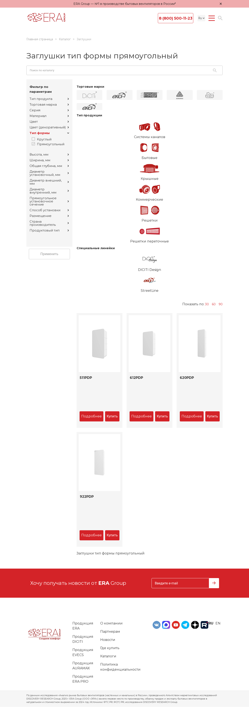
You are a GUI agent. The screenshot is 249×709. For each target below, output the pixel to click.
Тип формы (49, 133)
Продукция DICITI (82, 639)
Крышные (149, 170)
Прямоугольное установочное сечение (49, 201)
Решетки (149, 212)
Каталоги (108, 656)
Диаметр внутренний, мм (49, 191)
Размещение (49, 215)
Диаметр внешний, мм (49, 182)
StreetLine (149, 282)
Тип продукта (49, 98)
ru (210, 623)
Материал (49, 115)
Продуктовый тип (49, 230)
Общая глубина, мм (49, 165)
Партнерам (110, 632)
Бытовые (149, 150)
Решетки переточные (149, 233)
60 (214, 304)
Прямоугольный (50, 144)
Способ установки (49, 210)
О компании (111, 623)
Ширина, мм (49, 160)
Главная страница (39, 39)
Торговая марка (49, 104)
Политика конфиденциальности (120, 666)
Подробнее (91, 416)
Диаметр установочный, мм (49, 173)
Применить (49, 254)
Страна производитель (49, 223)
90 (221, 304)
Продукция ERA (82, 625)
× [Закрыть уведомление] (220, 3)
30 (207, 304)
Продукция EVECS (82, 652)
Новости (107, 640)
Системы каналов (149, 129)
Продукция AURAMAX (82, 665)
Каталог (65, 39)
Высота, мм (49, 154)
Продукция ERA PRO (82, 678)
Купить (112, 416)
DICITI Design (149, 262)
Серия (49, 110)
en (218, 623)
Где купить (109, 648)
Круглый (44, 139)
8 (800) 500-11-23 (175, 18)
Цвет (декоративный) (49, 127)
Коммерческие (149, 191)
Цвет (49, 121)
